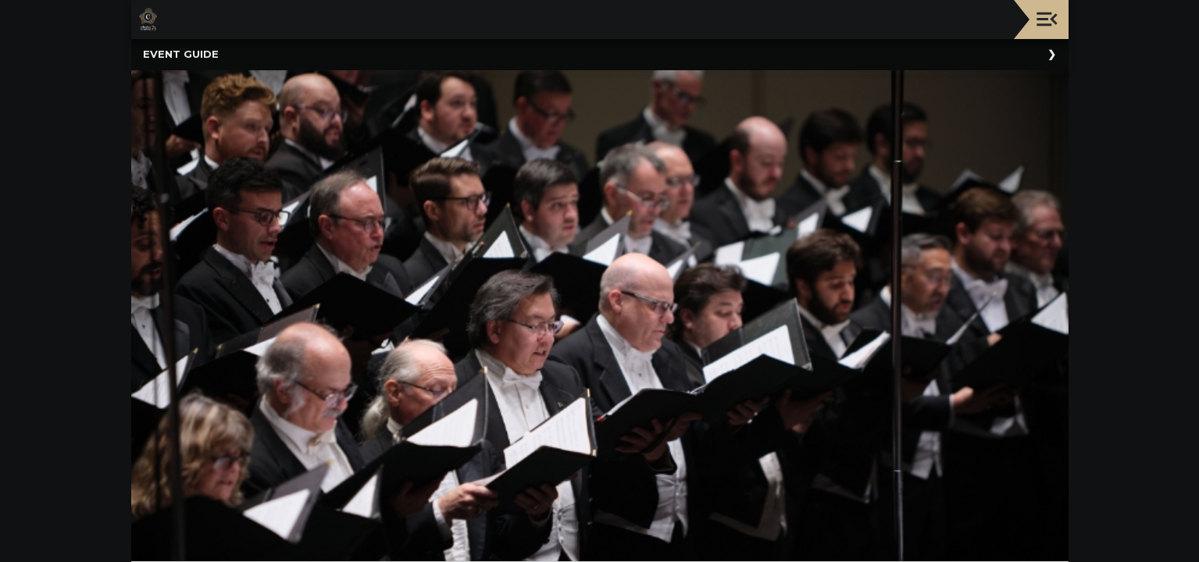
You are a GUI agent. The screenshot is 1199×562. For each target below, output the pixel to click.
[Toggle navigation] (1047, 19)
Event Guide (181, 54)
